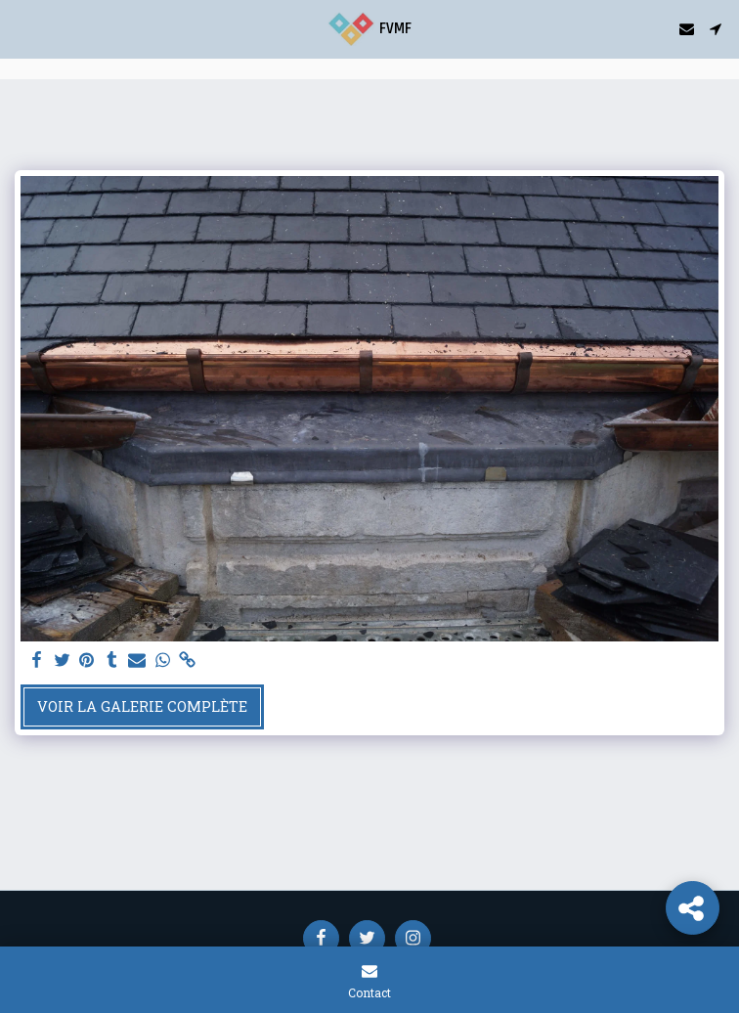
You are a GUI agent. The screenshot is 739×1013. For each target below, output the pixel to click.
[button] (21, 28)
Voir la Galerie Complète (142, 706)
